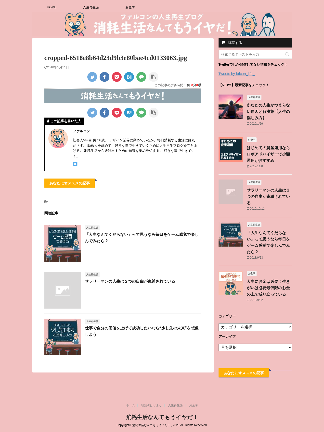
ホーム (130, 405)
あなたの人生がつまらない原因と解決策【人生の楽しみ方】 (268, 111)
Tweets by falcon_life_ (237, 74)
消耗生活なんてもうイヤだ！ (162, 417)
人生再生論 (91, 7)
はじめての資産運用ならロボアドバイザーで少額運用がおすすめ (268, 154)
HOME (51, 7)
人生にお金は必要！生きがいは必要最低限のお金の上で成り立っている (268, 287)
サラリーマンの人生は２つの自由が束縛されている (130, 281)
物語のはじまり (151, 405)
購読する (232, 43)
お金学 (130, 7)
